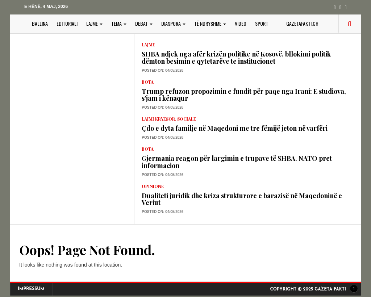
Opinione (153, 186)
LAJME (94, 23)
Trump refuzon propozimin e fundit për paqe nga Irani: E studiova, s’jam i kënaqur (244, 95)
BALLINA (40, 23)
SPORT (261, 23)
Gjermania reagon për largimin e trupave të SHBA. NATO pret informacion (237, 162)
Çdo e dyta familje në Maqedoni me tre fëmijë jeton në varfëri (235, 128)
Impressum (31, 289)
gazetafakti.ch (302, 23)
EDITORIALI (67, 23)
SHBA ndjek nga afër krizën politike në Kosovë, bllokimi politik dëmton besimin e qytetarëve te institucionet (236, 58)
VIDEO (240, 23)
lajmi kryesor (158, 119)
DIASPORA (173, 23)
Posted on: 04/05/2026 (162, 70)
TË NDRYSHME (210, 23)
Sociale (186, 119)
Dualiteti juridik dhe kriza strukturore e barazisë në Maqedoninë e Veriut (242, 199)
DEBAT (144, 23)
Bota (148, 82)
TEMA (118, 23)
